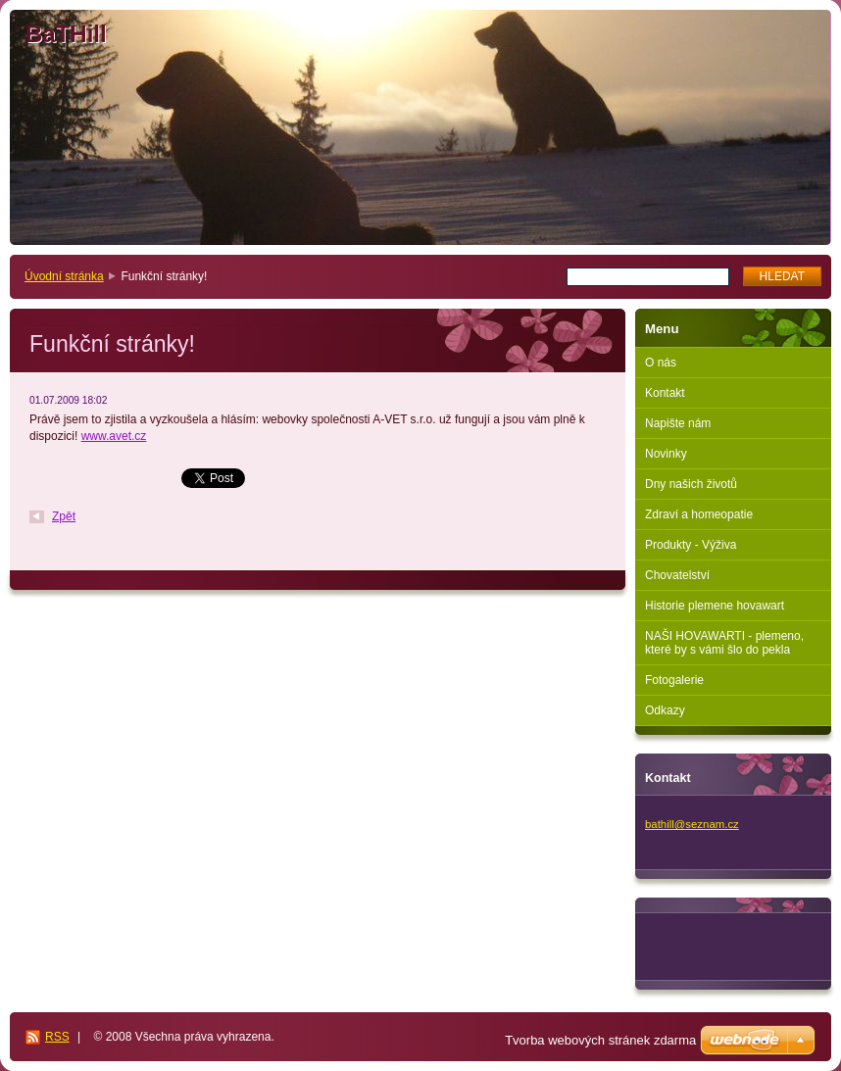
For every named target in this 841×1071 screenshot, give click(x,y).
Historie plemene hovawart (714, 605)
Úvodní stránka (64, 276)
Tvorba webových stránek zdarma (600, 1040)
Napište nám (678, 423)
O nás (660, 362)
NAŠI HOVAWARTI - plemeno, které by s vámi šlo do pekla (724, 643)
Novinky (666, 454)
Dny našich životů (691, 484)
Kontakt (665, 393)
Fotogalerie (674, 680)
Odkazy (665, 710)
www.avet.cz (114, 436)
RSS (57, 1037)
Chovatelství (677, 575)
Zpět (63, 516)
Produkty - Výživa (690, 545)
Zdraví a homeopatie (699, 514)
